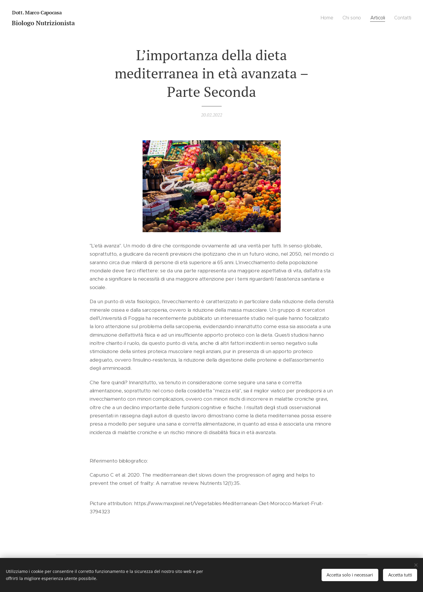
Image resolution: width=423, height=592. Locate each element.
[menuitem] (326, 18)
